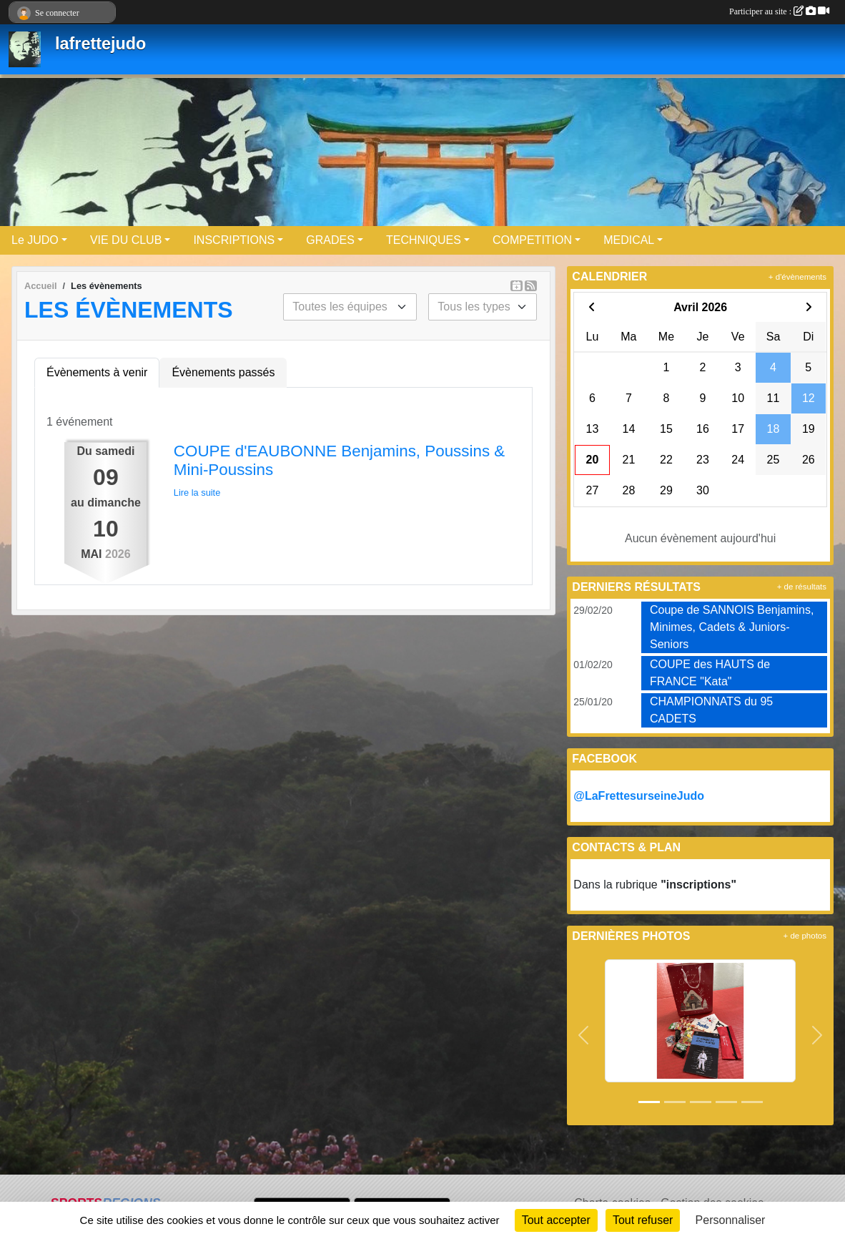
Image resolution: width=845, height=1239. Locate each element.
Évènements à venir (96, 372)
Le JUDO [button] (35, 240)
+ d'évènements (797, 277)
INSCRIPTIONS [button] (234, 240)
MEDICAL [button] (628, 240)
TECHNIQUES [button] (423, 240)
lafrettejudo (100, 43)
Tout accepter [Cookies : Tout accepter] (556, 1220)
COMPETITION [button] (532, 240)
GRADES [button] (330, 240)
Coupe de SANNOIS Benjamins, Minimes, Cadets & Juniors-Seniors (732, 627)
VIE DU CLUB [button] (126, 240)
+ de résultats (801, 586)
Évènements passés (223, 372)
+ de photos (805, 935)
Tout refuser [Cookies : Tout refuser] (643, 1220)
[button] (583, 1035)
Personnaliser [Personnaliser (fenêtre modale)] (731, 1220)
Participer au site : (779, 11)
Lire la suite (197, 492)
